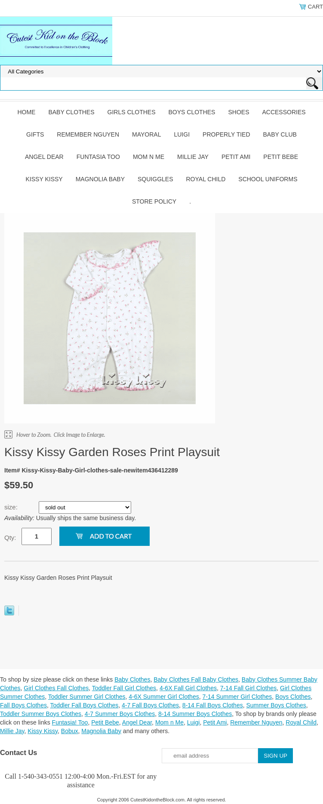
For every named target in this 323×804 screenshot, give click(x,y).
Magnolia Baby (100, 179)
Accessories (283, 112)
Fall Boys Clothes (23, 705)
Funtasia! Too (70, 722)
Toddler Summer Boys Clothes (40, 713)
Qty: (10, 537)
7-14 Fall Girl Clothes (248, 688)
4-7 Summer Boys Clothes (120, 713)
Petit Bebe (280, 156)
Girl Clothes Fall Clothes (56, 688)
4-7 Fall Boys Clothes (150, 705)
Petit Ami (235, 156)
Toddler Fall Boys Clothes (84, 705)
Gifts (35, 134)
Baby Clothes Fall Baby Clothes (196, 679)
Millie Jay (193, 156)
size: (11, 507)
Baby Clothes (71, 112)
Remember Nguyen (88, 134)
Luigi (182, 134)
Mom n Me (148, 156)
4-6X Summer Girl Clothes (164, 696)
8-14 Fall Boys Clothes (212, 705)
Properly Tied (226, 134)
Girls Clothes (132, 112)
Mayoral (146, 134)
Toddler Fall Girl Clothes (124, 688)
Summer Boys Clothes (276, 705)
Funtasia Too (98, 156)
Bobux (69, 731)
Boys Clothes (192, 112)
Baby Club (280, 134)
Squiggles (155, 179)
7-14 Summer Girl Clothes (237, 696)
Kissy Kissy (44, 179)
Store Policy (154, 201)
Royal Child (206, 179)
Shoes (238, 112)
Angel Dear (44, 156)
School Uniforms (267, 179)
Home (26, 112)
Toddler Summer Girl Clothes (87, 696)
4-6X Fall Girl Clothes (188, 688)
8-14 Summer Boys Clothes (195, 713)
